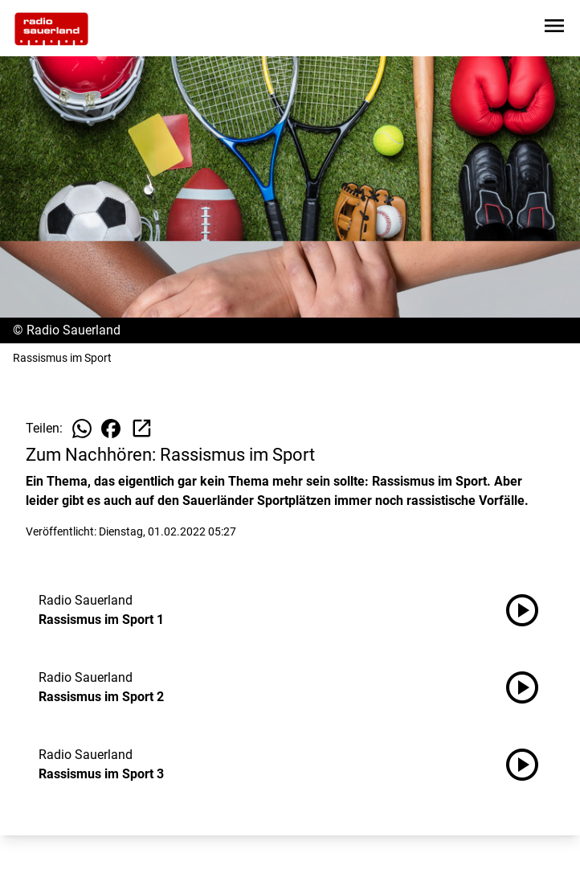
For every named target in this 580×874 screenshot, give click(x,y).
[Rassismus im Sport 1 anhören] (528, 610)
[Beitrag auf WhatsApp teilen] (82, 428)
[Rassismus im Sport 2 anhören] (528, 687)
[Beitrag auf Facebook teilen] (110, 428)
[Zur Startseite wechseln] (51, 28)
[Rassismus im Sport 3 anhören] (528, 764)
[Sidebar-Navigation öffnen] (554, 28)
